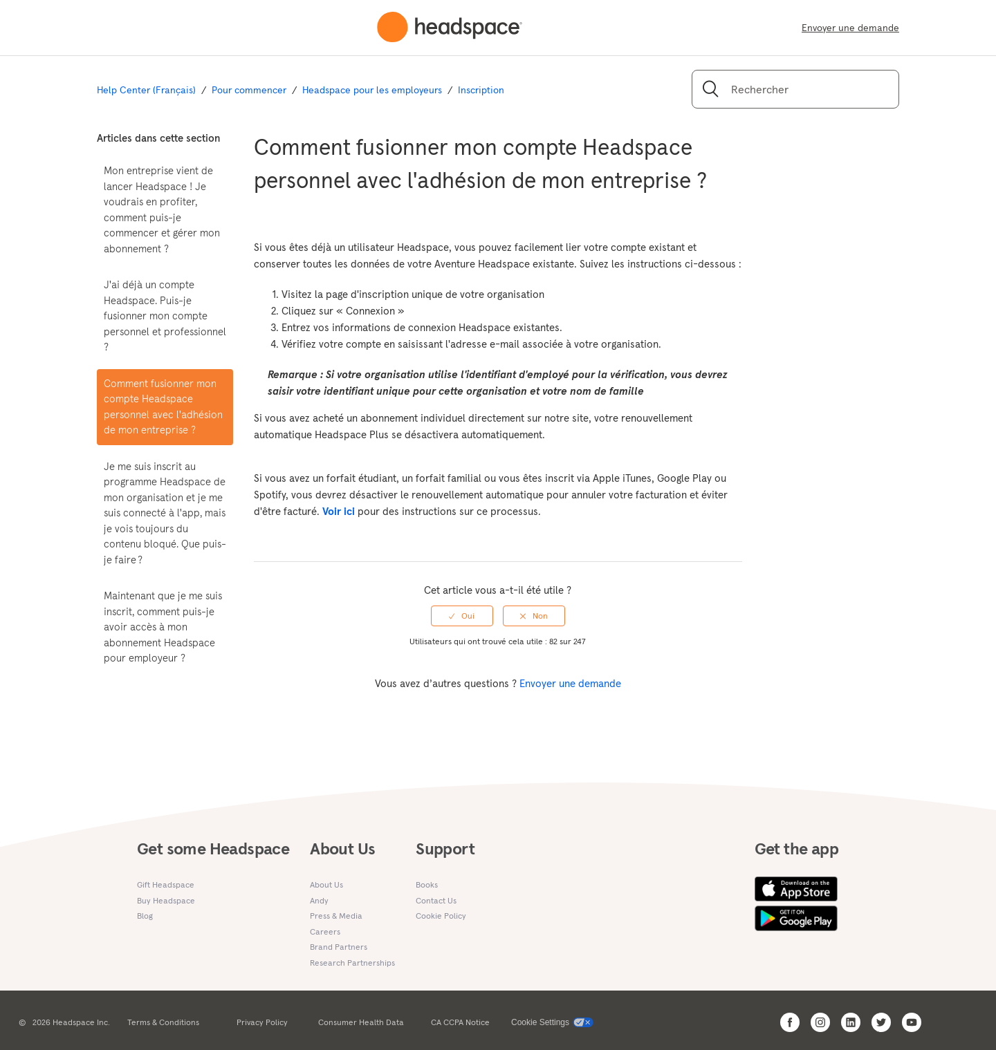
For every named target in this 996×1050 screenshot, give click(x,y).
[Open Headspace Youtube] (911, 1022)
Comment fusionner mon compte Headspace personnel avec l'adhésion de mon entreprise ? (163, 407)
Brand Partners (338, 946)
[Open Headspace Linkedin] (850, 1022)
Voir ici (340, 511)
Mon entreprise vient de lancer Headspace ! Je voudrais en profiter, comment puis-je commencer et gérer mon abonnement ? (162, 209)
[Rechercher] (795, 89)
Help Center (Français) (146, 90)
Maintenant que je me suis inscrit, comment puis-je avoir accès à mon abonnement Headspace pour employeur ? (163, 626)
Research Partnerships (352, 962)
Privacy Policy (262, 1022)
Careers (325, 931)
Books (427, 884)
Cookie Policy (441, 915)
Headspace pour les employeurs (372, 90)
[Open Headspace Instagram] (820, 1022)
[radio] (462, 616)
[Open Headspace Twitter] (881, 1022)
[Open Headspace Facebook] (790, 1022)
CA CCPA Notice (460, 1022)
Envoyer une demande (850, 27)
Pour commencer (249, 90)
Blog (145, 915)
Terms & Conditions (163, 1022)
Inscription (481, 90)
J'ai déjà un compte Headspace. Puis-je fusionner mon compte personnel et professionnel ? (165, 315)
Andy (319, 900)
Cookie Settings (540, 1022)
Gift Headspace (165, 884)
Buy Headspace (166, 900)
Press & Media (336, 915)
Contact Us (436, 900)
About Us (326, 884)
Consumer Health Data (361, 1022)
